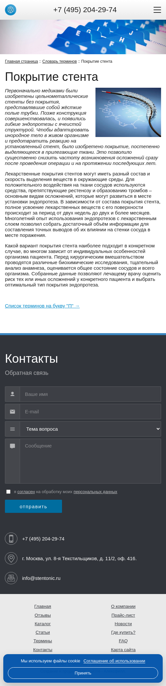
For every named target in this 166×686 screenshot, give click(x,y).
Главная (42, 606)
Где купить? (123, 632)
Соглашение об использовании (114, 660)
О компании (123, 606)
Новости (123, 623)
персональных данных (95, 491)
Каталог (43, 623)
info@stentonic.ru (41, 578)
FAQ (123, 640)
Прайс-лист (123, 615)
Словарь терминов (59, 61)
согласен (26, 491)
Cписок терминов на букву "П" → (42, 306)
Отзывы (43, 615)
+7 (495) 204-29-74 (85, 10)
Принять (83, 673)
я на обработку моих (65, 491)
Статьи (42, 632)
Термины (42, 640)
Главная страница (21, 61)
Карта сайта (123, 649)
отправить (33, 506)
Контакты (42, 649)
